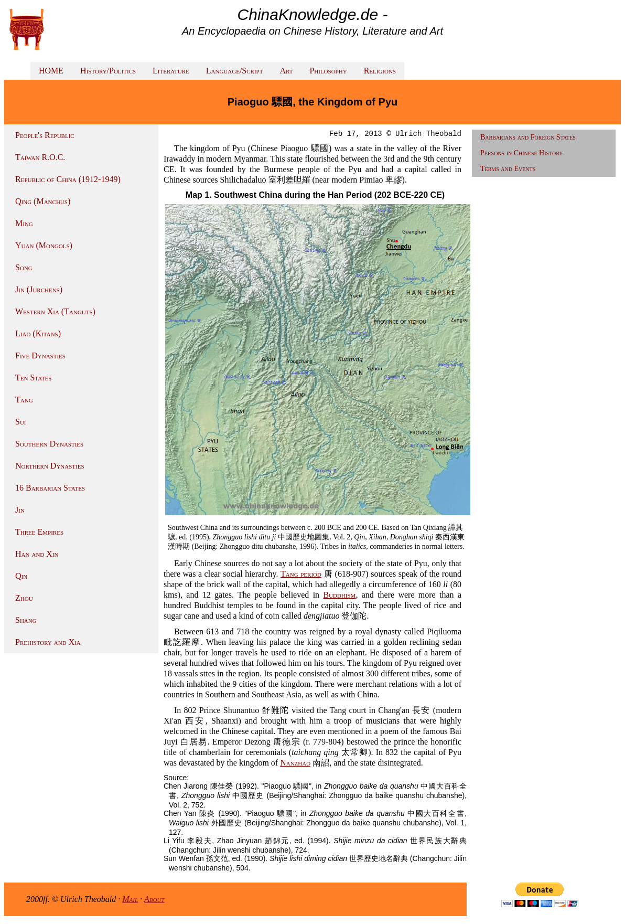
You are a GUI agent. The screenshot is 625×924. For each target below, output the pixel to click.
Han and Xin (36, 553)
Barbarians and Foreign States (528, 137)
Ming (24, 223)
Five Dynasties (40, 355)
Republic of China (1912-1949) (68, 179)
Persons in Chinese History (521, 153)
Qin (21, 575)
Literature (171, 70)
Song (24, 267)
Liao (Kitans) (38, 333)
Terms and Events (507, 169)
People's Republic (44, 135)
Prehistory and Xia (48, 642)
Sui (20, 421)
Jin (20, 509)
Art (286, 70)
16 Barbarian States (50, 487)
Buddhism (339, 594)
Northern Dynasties (49, 465)
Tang (24, 399)
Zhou (24, 597)
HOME (51, 70)
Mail (130, 899)
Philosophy (328, 70)
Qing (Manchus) (42, 201)
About (154, 899)
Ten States (33, 377)
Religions (380, 70)
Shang (26, 619)
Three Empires (39, 531)
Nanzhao (295, 762)
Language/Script (234, 70)
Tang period (301, 573)
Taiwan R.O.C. (40, 157)
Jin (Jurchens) (38, 289)
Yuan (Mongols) (43, 245)
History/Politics (108, 70)
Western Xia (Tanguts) (55, 311)
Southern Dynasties (49, 443)
